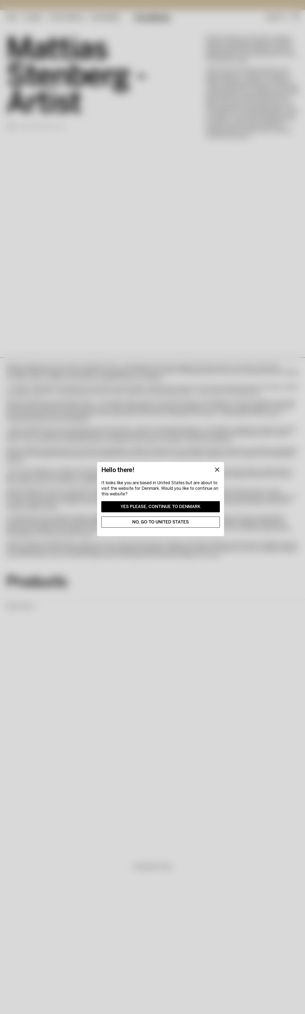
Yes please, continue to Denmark (161, 506)
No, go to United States (160, 521)
